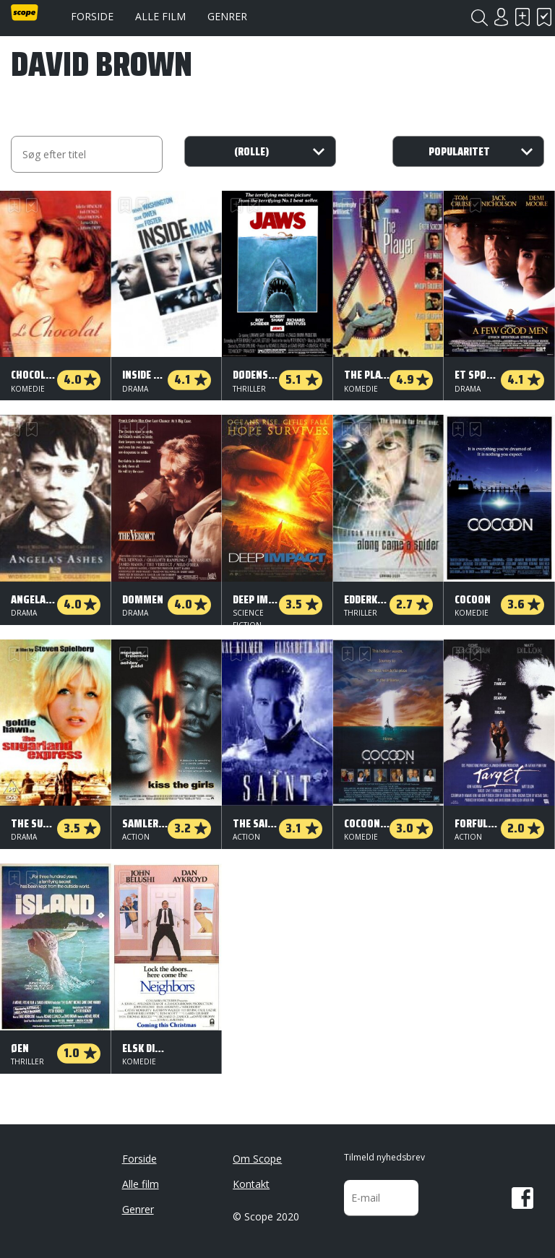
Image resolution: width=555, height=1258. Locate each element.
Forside (92, 16)
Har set (544, 17)
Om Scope (257, 1159)
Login (501, 17)
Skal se (522, 17)
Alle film (160, 16)
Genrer (227, 16)
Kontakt (251, 1184)
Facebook (522, 1198)
